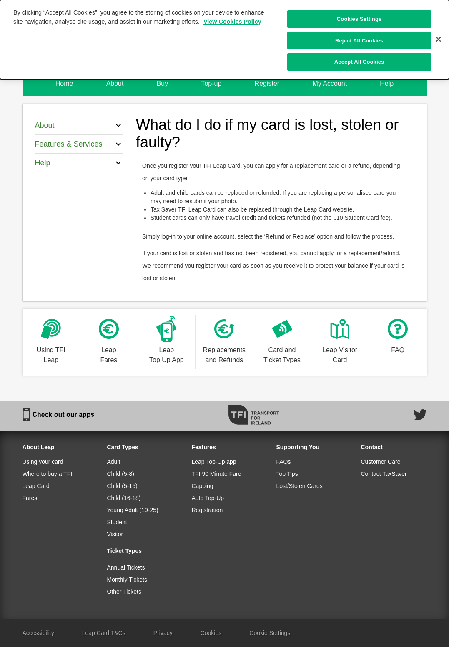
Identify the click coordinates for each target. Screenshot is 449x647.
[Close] (438, 39)
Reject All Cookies (359, 40)
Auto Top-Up (208, 498)
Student (117, 522)
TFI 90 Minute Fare (216, 473)
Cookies (211, 633)
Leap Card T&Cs (103, 633)
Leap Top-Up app (214, 461)
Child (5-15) (122, 486)
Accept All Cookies (359, 61)
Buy (162, 83)
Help (387, 83)
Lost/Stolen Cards (299, 486)
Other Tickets (124, 591)
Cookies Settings (359, 18)
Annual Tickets (126, 567)
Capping (202, 486)
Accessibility (38, 633)
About (115, 83)
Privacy (163, 633)
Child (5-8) (120, 473)
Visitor (115, 534)
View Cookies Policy (232, 21)
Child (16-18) (124, 498)
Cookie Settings (269, 633)
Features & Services (79, 144)
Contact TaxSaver (384, 473)
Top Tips (287, 473)
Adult (113, 461)
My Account (329, 83)
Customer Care (381, 461)
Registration (207, 510)
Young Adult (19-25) (132, 510)
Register (267, 83)
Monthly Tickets (127, 579)
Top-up (211, 83)
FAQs (283, 461)
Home (64, 83)
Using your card (43, 461)
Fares (30, 498)
